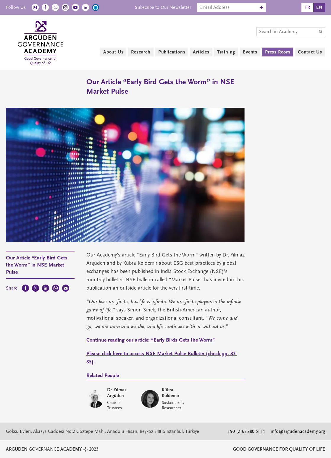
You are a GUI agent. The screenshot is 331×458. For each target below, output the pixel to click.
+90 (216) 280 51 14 (246, 431)
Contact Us (310, 52)
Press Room (277, 52)
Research (140, 52)
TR (307, 7)
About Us (113, 52)
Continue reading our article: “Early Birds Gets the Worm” (150, 340)
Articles (201, 52)
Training (226, 52)
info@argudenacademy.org (298, 431)
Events (250, 52)
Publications (171, 52)
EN (319, 7)
